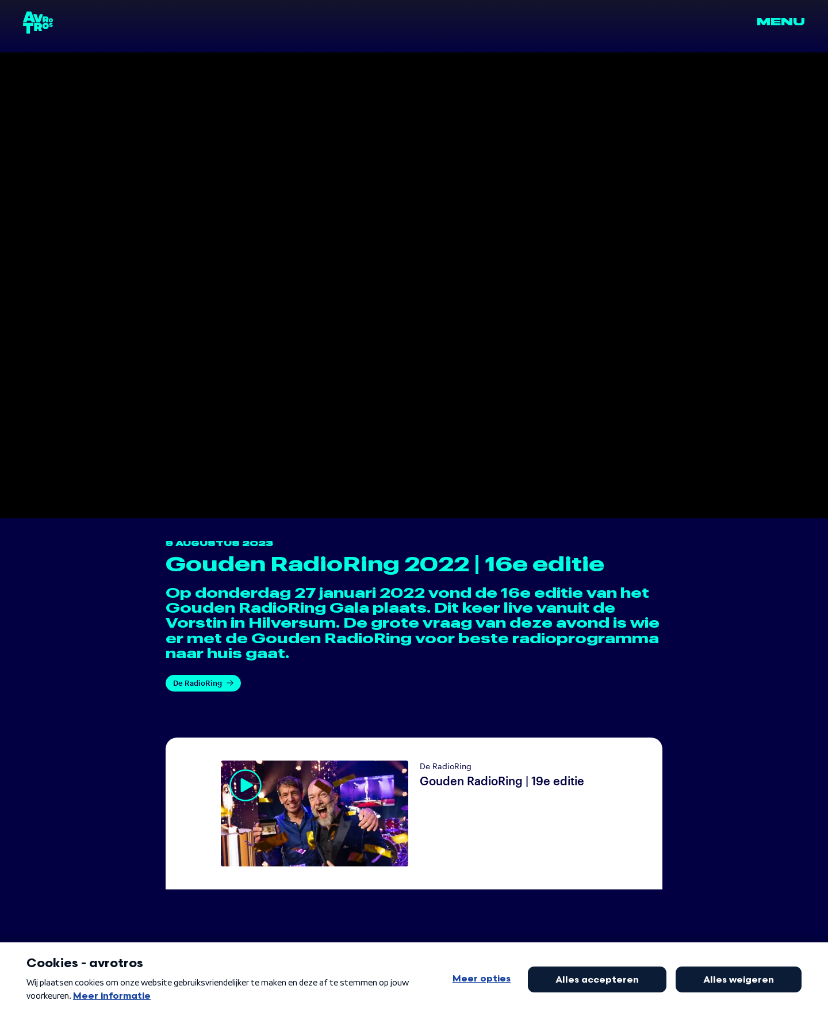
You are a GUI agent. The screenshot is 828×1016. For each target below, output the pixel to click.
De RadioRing (203, 682)
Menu (781, 22)
